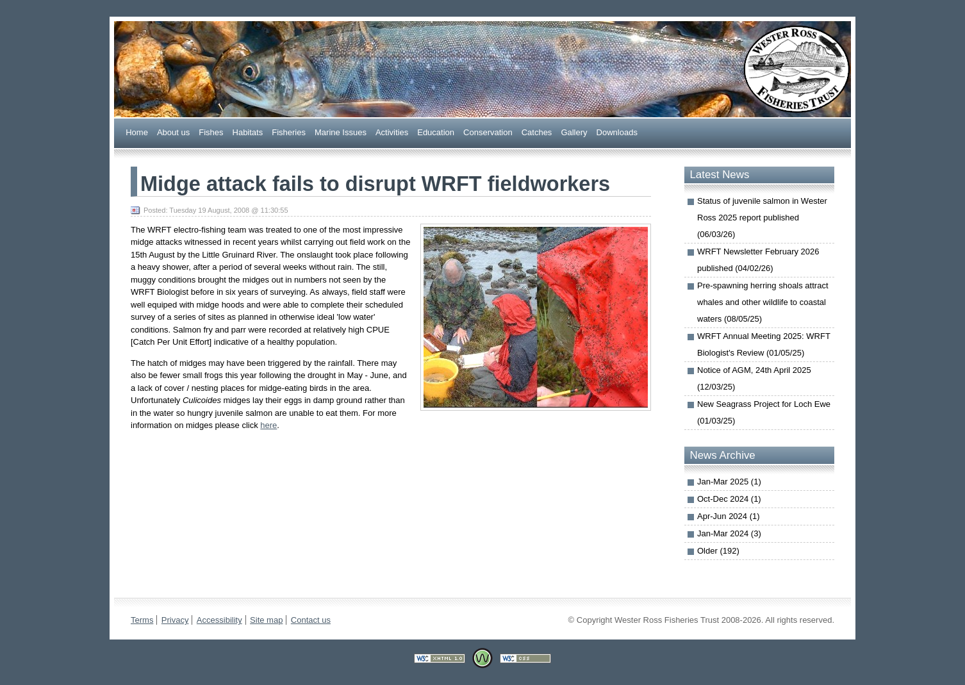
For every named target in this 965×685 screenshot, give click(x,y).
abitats (248, 131)
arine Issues (341, 131)
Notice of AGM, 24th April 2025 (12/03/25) (754, 378)
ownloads (617, 131)
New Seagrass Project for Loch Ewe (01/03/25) (763, 412)
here (268, 425)
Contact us (311, 620)
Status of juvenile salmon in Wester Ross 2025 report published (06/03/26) (762, 217)
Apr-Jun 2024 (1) (728, 516)
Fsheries (289, 131)
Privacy (175, 620)
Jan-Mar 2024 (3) (729, 533)
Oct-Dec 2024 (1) (729, 499)
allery (574, 131)
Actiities (391, 131)
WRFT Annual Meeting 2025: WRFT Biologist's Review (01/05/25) (763, 344)
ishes (211, 131)
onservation (488, 131)
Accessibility (219, 620)
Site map (266, 620)
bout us (173, 131)
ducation (435, 131)
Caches (537, 131)
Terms (142, 620)
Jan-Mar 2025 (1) (729, 481)
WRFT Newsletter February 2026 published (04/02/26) (758, 260)
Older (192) (718, 551)
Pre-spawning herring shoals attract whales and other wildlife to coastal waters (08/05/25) (763, 302)
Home (137, 131)
